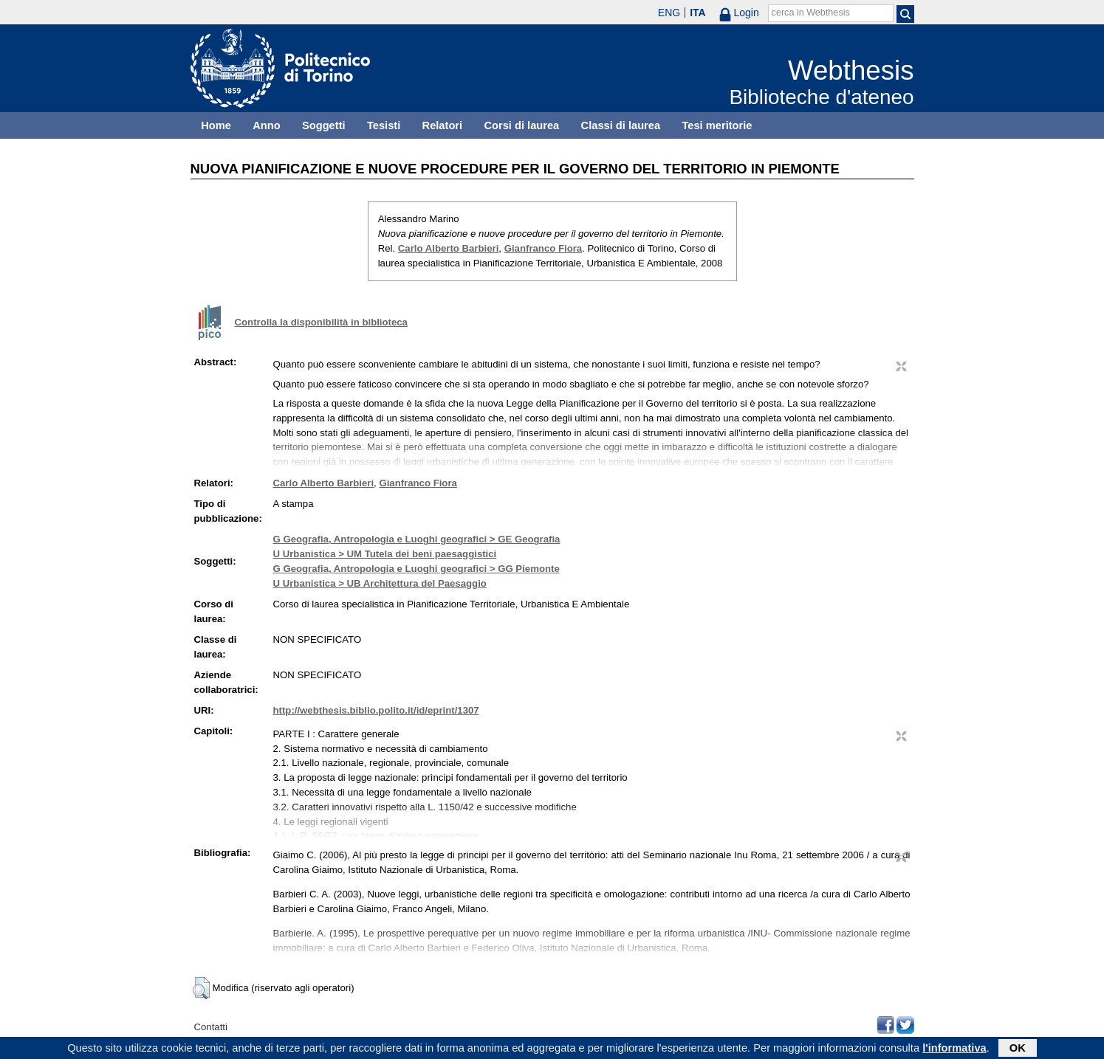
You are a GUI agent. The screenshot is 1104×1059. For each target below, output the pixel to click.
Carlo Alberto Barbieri (448, 248)
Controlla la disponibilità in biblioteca (321, 322)
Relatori (442, 125)
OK (1017, 1049)
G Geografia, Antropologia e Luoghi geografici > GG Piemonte (416, 568)
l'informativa (954, 1049)
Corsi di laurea (521, 125)
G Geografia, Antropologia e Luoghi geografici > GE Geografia (416, 539)
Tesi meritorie (717, 125)
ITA (698, 12)
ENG (669, 12)
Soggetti (324, 125)
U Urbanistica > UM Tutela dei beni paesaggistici (385, 553)
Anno (266, 125)
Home (216, 125)
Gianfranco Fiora (543, 248)
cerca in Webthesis (811, 12)
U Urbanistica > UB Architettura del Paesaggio (380, 583)
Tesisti (383, 125)
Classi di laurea (621, 125)
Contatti (210, 1026)
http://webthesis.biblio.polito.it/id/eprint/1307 (376, 710)
